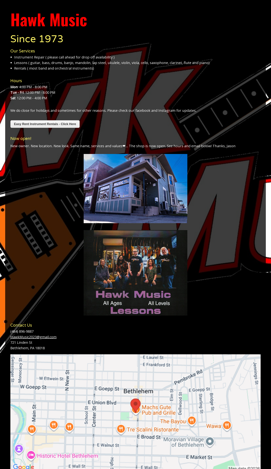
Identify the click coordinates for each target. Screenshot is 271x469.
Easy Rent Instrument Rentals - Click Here (45, 124)
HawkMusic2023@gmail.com (33, 337)
